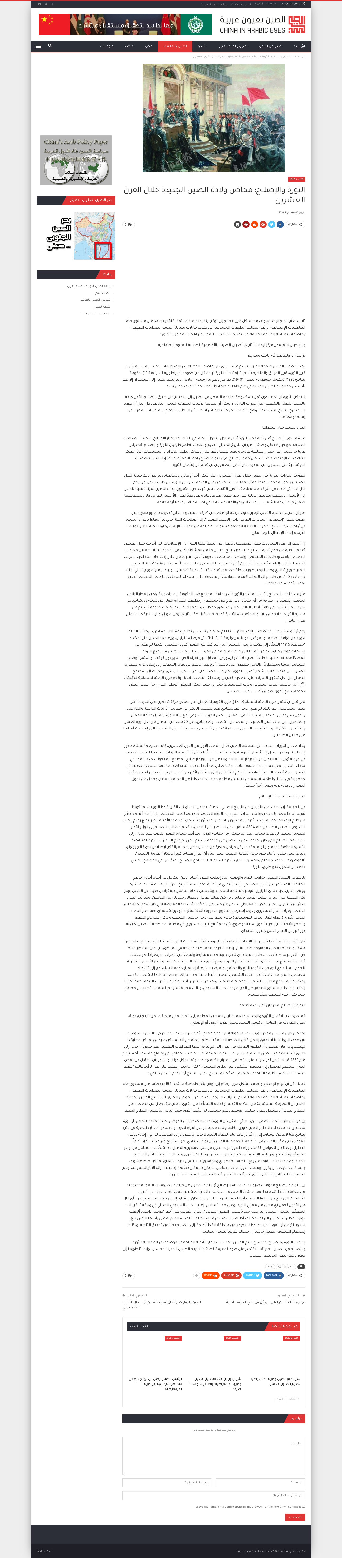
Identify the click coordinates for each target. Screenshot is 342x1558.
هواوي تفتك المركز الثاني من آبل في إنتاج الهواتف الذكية (265, 1302)
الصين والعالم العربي (233, 46)
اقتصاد (129, 46)
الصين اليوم (102, 293)
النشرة (202, 46)
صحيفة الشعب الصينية (95, 314)
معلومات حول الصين (215, 4)
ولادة (270, 1266)
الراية (40, 1550)
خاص (149, 46)
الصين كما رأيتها (242, 4)
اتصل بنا (258, 4)
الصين (291, 1266)
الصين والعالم (177, 46)
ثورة (280, 1266)
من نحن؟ (271, 4)
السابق (293, 1398)
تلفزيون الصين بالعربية (95, 300)
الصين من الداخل (271, 46)
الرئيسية (300, 46)
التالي (280, 1398)
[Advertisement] (213, 265)
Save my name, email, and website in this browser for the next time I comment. (248, 1506)
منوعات (108, 46)
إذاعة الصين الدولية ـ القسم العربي (88, 286)
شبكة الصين (102, 307)
